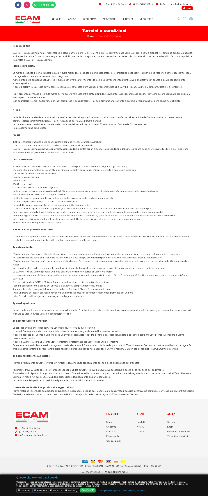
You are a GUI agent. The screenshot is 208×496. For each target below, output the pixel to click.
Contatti (146, 19)
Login (187, 8)
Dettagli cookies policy (109, 490)
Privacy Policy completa (134, 490)
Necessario (24, 490)
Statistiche (56, 490)
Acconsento (88, 490)
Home (56, 19)
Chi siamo (90, 19)
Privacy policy (113, 436)
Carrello (171, 422)
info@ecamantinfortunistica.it (172, 4)
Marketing (71, 490)
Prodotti (141, 422)
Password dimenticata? (179, 431)
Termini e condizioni (177, 436)
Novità (127, 19)
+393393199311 (44, 4)
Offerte (109, 19)
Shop (72, 19)
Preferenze (40, 490)
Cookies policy (113, 441)
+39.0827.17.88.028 (140, 4)
